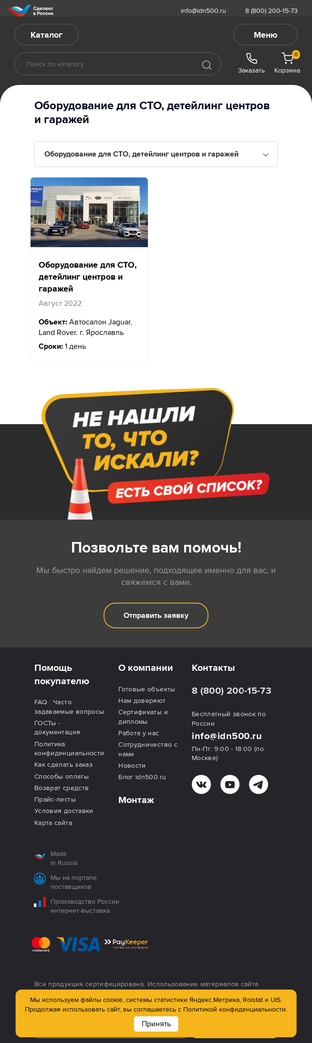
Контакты (213, 668)
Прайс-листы (55, 799)
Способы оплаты (61, 776)
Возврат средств (61, 788)
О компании (145, 668)
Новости (132, 765)
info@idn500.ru (203, 11)
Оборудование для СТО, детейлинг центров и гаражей (141, 154)
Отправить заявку (156, 615)
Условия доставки (64, 811)
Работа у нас (138, 733)
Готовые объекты (146, 689)
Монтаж (136, 800)
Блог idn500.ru (142, 777)
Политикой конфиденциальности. (235, 1009)
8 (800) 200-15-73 (271, 11)
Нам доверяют (142, 701)
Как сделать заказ (63, 765)
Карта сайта (53, 823)
